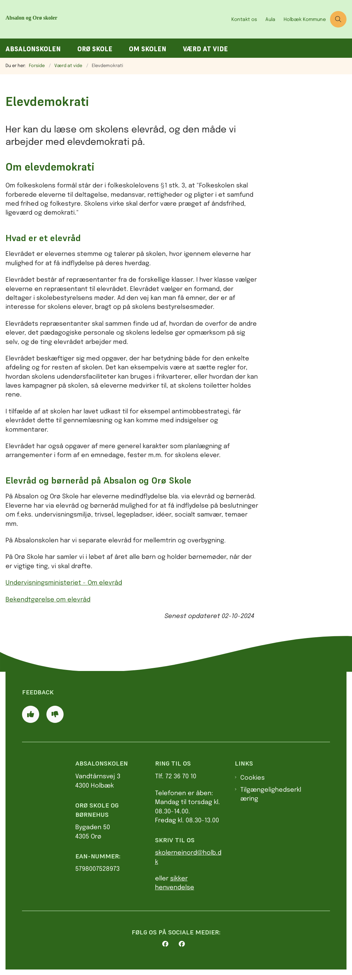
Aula (270, 19)
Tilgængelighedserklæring (270, 794)
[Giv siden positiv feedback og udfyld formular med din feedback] (30, 714)
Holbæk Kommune (305, 19)
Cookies (252, 778)
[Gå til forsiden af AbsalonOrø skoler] (71, 19)
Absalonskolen (33, 49)
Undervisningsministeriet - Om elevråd (64, 583)
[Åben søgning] (338, 19)
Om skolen (147, 49)
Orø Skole (94, 49)
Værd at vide (205, 49)
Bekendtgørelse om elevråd (48, 600)
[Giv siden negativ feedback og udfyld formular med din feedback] (55, 714)
